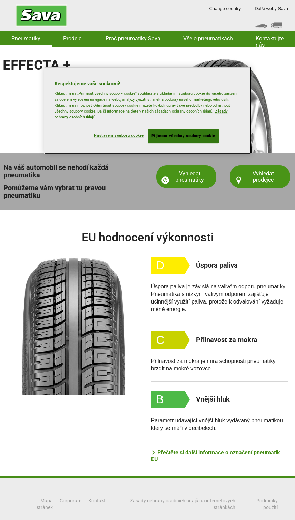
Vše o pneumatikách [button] (208, 38)
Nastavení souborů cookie (119, 135)
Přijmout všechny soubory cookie (183, 135)
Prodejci (73, 38)
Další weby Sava (271, 8)
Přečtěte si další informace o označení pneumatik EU (215, 456)
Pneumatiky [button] (25, 38)
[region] (147, 110)
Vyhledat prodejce (263, 176)
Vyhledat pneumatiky (189, 176)
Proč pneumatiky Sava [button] (133, 38)
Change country (225, 8)
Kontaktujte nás (270, 41)
